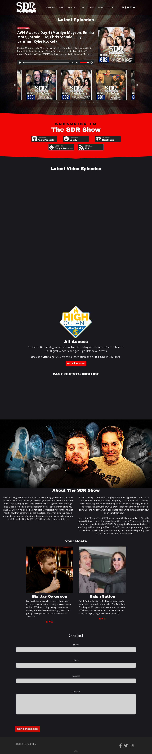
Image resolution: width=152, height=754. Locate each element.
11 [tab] (78, 102)
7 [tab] (62, 102)
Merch (91, 7)
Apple (44, 139)
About (101, 7)
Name (76, 644)
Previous (15, 85)
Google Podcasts (61, 147)
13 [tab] (85, 102)
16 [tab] (97, 102)
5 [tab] (54, 102)
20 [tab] (112, 102)
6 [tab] (58, 102)
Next (136, 85)
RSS (91, 147)
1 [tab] (39, 102)
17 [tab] (101, 102)
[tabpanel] (76, 85)
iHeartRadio (108, 139)
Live (82, 7)
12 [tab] (82, 102)
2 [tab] (43, 102)
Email (76, 660)
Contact (111, 7)
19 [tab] (109, 102)
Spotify (76, 139)
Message (76, 691)
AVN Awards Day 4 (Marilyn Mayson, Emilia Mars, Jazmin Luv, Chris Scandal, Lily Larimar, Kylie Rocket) (55, 37)
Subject (76, 676)
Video (61, 7)
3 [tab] (47, 102)
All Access (72, 7)
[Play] (20, 62)
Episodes (50, 7)
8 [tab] (66, 102)
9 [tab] (70, 102)
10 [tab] (74, 102)
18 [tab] (105, 102)
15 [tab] (93, 102)
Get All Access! (76, 363)
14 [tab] (89, 102)
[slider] (46, 62)
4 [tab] (51, 102)
